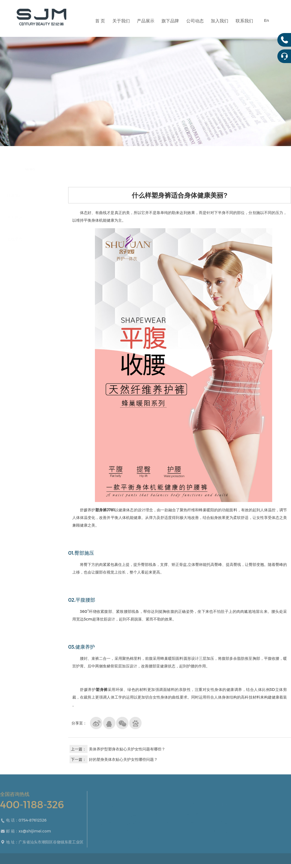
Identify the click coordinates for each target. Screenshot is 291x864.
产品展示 (145, 25)
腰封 (129, 845)
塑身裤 (101, 509)
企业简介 (103, 812)
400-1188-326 (32, 812)
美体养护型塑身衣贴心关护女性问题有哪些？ (127, 749)
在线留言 (28, 239)
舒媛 (158, 812)
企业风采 (103, 829)
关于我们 (121, 25)
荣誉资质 (103, 820)
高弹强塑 (132, 820)
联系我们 (244, 25)
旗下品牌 (170, 25)
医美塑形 (132, 829)
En (266, 20)
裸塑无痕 (132, 837)
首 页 (100, 25)
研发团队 (103, 837)
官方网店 (28, 217)
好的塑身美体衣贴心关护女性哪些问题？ (123, 759)
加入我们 (219, 25)
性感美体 (132, 812)
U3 (156, 837)
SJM (158, 829)
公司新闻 (191, 812)
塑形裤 (131, 853)
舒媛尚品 (161, 820)
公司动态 (195, 25)
